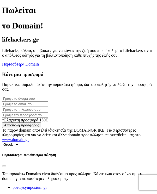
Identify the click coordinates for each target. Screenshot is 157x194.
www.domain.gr (15, 139)
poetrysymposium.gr (30, 187)
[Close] (4, 166)
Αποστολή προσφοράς (21, 125)
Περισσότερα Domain (20, 64)
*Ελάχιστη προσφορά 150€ (25, 120)
